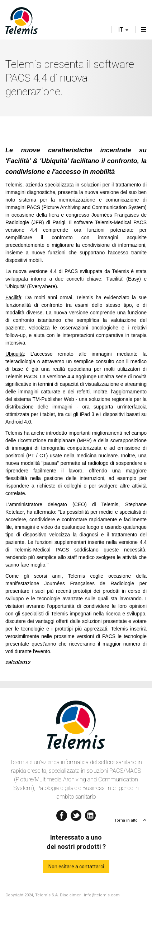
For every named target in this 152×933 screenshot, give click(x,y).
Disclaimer (70, 895)
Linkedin (90, 814)
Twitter (76, 814)
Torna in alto (126, 820)
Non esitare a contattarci (76, 866)
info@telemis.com (102, 895)
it (123, 30)
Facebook (61, 814)
